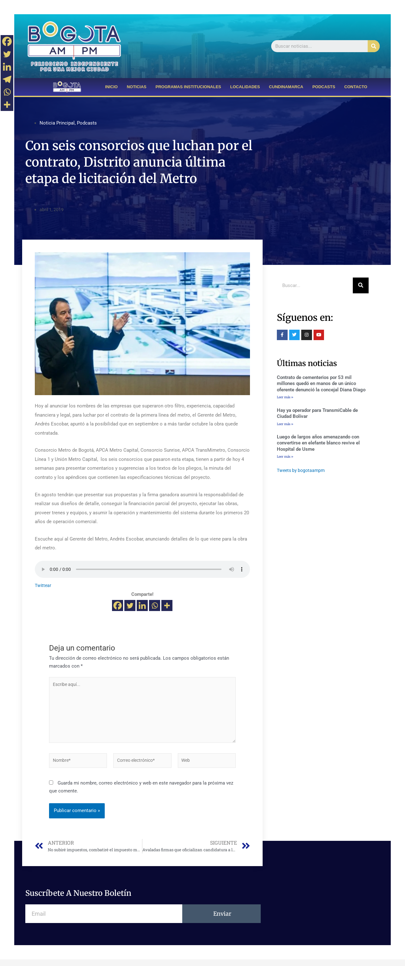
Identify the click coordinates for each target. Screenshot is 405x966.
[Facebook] (117, 605)
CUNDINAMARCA (286, 86)
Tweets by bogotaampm (302, 472)
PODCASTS (323, 86)
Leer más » (285, 397)
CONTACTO (355, 86)
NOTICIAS (136, 86)
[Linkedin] (142, 605)
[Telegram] (7, 79)
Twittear (43, 585)
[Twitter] (129, 605)
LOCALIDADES (245, 86)
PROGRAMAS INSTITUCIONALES (188, 86)
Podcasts (87, 123)
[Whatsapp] (154, 605)
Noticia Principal (57, 123)
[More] (166, 605)
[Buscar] (374, 46)
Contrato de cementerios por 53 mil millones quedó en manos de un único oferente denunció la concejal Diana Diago (321, 384)
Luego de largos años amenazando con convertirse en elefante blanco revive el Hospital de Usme (318, 444)
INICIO (111, 86)
